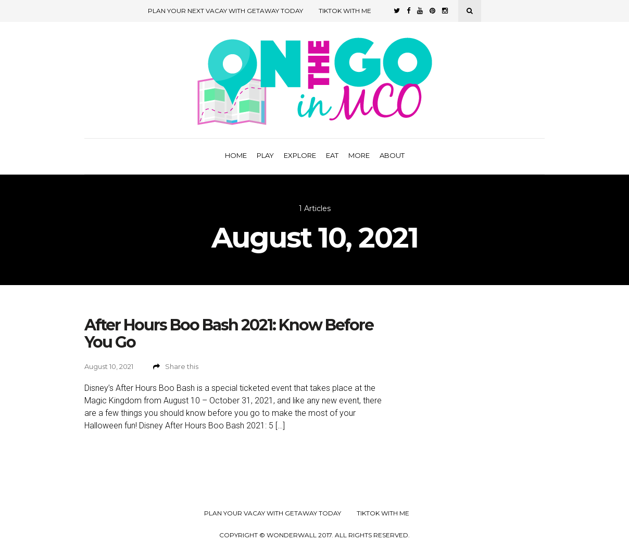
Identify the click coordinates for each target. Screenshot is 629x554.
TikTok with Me (345, 11)
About (392, 155)
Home (236, 155)
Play (265, 155)
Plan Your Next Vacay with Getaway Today (225, 11)
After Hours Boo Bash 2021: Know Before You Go (228, 333)
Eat (332, 155)
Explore (300, 155)
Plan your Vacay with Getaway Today (272, 513)
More (359, 155)
